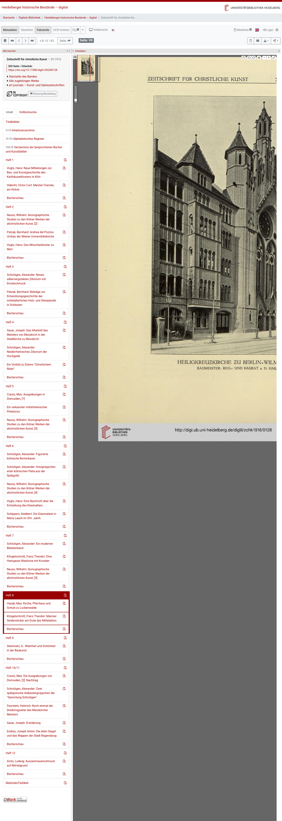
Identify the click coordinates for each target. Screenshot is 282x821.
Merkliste (243, 30)
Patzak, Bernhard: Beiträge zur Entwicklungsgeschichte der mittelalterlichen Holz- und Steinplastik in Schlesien (31, 298)
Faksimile (43, 30)
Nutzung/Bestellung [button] (43, 93)
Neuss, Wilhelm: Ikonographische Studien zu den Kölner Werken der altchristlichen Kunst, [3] (28, 424)
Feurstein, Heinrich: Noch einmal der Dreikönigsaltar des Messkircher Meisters (30, 710)
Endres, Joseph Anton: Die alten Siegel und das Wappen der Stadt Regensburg (31, 733)
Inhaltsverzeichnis (20, 130)
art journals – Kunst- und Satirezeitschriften (36, 85)
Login (268, 30)
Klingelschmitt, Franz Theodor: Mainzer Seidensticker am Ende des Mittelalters (31, 618)
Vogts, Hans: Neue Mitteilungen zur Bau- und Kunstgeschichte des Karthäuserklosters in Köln (29, 172)
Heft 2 (10, 207)
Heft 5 (10, 386)
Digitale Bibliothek (29, 17)
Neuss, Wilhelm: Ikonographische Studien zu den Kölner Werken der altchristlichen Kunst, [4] (28, 488)
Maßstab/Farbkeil (17, 783)
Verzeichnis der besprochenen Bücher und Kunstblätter (34, 149)
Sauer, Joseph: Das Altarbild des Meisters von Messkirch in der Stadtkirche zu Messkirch (27, 335)
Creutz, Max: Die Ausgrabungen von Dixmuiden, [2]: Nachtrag (29, 678)
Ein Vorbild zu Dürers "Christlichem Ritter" (29, 367)
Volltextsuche (28, 112)
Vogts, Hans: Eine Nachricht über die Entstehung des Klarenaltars (30, 503)
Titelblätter (13, 122)
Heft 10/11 (13, 668)
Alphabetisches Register (25, 138)
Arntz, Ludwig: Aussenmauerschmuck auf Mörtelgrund (31, 763)
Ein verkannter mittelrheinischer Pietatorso (27, 409)
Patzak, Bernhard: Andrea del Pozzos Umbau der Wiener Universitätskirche (30, 234)
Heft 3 (10, 266)
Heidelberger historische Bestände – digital (35, 7)
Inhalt (9, 112)
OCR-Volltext (61, 30)
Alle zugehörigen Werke (24, 81)
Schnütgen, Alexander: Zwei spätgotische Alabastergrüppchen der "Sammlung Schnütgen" (31, 693)
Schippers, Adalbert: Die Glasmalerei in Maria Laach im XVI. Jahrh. (31, 516)
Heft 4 (10, 322)
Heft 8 (10, 595)
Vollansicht (98, 29)
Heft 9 (10, 638)
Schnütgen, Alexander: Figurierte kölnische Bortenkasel (27, 456)
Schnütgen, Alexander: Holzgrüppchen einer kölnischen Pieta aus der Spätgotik (31, 471)
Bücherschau (15, 198)
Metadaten (10, 30)
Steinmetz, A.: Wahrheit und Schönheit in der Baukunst (31, 648)
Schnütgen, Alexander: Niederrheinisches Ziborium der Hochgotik (27, 352)
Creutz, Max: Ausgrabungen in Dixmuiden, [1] (26, 396)
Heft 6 (10, 446)
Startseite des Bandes (23, 76)
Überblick (27, 30)
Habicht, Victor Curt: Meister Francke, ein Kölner (30, 187)
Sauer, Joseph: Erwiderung (24, 723)
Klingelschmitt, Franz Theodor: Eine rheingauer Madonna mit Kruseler (29, 559)
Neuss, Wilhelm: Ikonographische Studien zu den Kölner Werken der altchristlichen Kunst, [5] (28, 574)
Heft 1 (10, 160)
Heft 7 (10, 535)
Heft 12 (10, 753)
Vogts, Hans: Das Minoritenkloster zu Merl (30, 247)
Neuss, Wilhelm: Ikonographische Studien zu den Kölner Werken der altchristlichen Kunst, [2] (28, 219)
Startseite (9, 17)
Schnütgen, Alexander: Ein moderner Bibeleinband (30, 546)
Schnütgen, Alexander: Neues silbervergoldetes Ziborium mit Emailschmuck (26, 279)
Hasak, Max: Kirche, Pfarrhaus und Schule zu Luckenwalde (29, 605)
